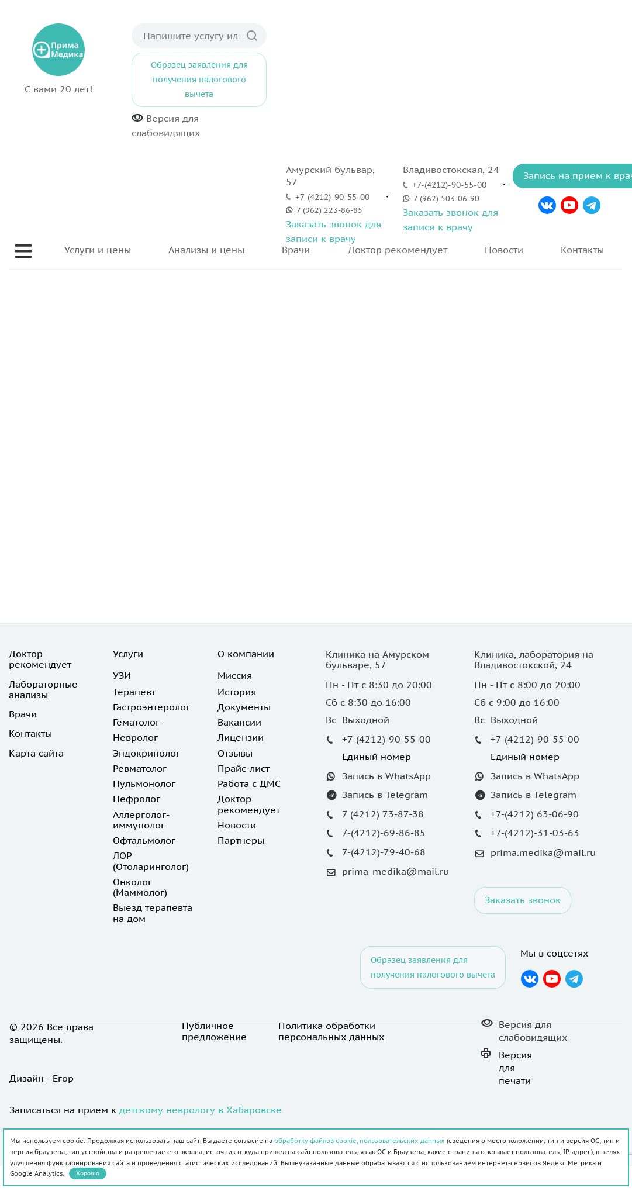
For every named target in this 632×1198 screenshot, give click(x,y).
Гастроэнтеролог (151, 707)
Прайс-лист (243, 768)
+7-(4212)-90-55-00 (332, 197)
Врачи (296, 250)
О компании (245, 654)
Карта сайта (36, 753)
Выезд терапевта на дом (152, 913)
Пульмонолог (144, 783)
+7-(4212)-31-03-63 (535, 832)
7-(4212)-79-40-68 (384, 852)
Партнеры (240, 840)
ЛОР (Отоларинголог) (151, 861)
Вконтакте (547, 205)
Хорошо (87, 1173)
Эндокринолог (146, 753)
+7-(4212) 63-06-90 (535, 814)
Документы (244, 707)
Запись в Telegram (385, 794)
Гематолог (136, 722)
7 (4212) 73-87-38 (383, 814)
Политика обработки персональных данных (331, 1031)
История (236, 692)
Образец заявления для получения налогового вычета (199, 79)
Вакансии (239, 722)
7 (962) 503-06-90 (446, 198)
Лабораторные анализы (43, 689)
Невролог (135, 737)
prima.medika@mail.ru (543, 852)
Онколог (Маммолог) (140, 887)
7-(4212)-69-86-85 (384, 832)
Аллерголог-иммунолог (141, 820)
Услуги (128, 654)
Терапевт (134, 692)
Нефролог (136, 799)
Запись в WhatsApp (386, 776)
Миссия (234, 675)
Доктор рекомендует (397, 250)
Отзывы (235, 753)
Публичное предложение (214, 1031)
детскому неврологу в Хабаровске (200, 1110)
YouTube (569, 205)
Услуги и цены (97, 250)
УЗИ (122, 675)
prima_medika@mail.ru (395, 871)
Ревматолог (140, 768)
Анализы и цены (206, 250)
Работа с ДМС (249, 783)
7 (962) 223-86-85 (329, 210)
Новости (504, 250)
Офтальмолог (144, 840)
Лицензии (240, 737)
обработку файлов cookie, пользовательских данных (359, 1141)
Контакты (582, 250)
